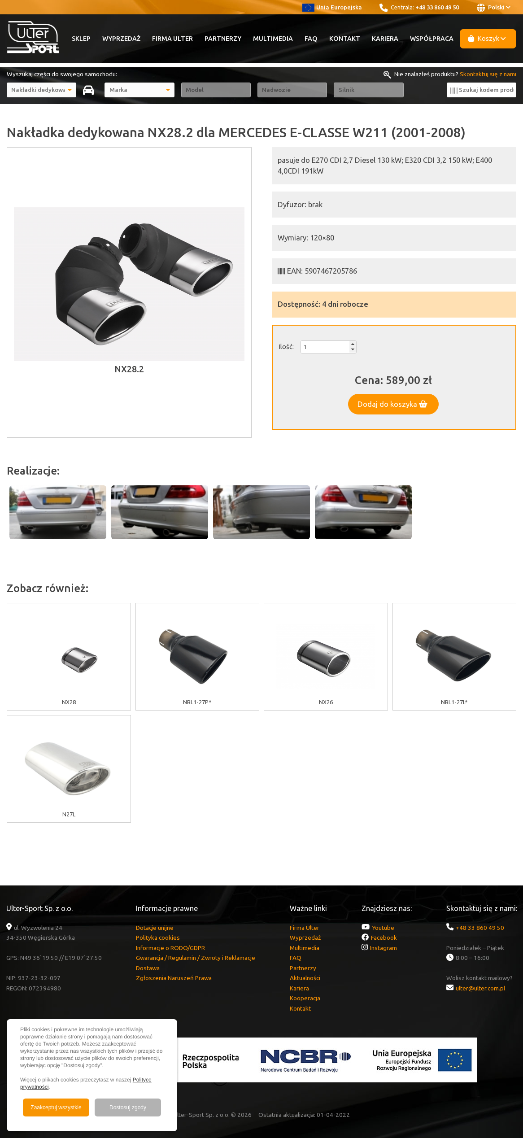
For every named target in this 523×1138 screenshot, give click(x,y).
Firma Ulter (172, 38)
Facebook (384, 937)
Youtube (383, 927)
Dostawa (148, 968)
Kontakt (344, 38)
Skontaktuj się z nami (488, 74)
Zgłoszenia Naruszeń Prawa (174, 977)
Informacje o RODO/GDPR (170, 947)
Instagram (383, 947)
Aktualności (305, 977)
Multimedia (273, 38)
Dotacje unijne (155, 927)
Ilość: (286, 346)
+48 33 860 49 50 (437, 7)
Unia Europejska (332, 7)
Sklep (81, 38)
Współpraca (431, 38)
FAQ (311, 38)
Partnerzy (223, 38)
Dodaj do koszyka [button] (392, 404)
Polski (493, 8)
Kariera (385, 38)
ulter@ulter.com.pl (480, 988)
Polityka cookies (158, 937)
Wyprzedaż (121, 38)
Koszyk (487, 38)
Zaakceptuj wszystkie (56, 1107)
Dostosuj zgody (127, 1107)
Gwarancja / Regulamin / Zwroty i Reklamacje (195, 957)
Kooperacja (305, 998)
